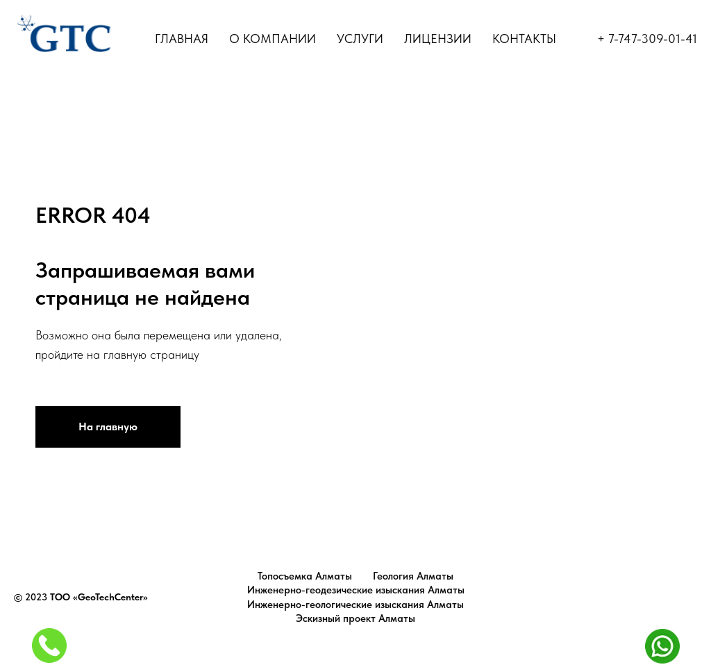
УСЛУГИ (360, 38)
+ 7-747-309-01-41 (647, 38)
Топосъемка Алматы (305, 576)
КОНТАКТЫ (524, 38)
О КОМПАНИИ (272, 38)
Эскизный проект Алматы (355, 618)
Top (685, 597)
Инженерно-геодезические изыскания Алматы (356, 590)
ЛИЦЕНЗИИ (437, 38)
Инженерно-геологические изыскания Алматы (355, 604)
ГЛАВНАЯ (181, 38)
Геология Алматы (413, 576)
